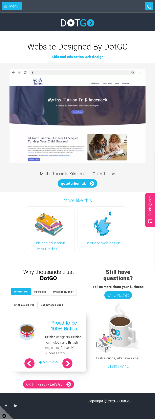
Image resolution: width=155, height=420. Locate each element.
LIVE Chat (118, 295)
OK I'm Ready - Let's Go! (44, 385)
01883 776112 (118, 366)
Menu (11, 6)
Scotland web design (103, 243)
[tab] (21, 292)
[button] (31, 364)
